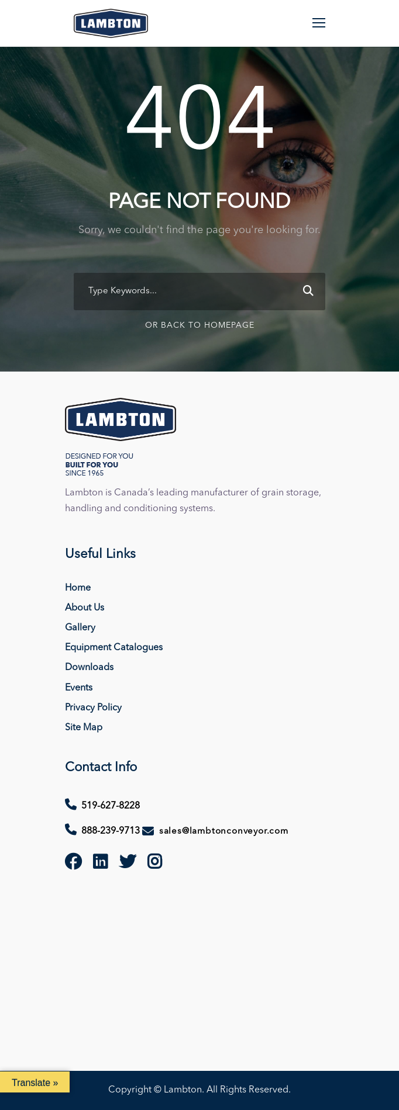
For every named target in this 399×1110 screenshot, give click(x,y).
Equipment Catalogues (114, 648)
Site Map (83, 728)
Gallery (80, 628)
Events (78, 688)
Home (78, 588)
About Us (84, 608)
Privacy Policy (93, 708)
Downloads (89, 667)
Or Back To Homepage (199, 325)
